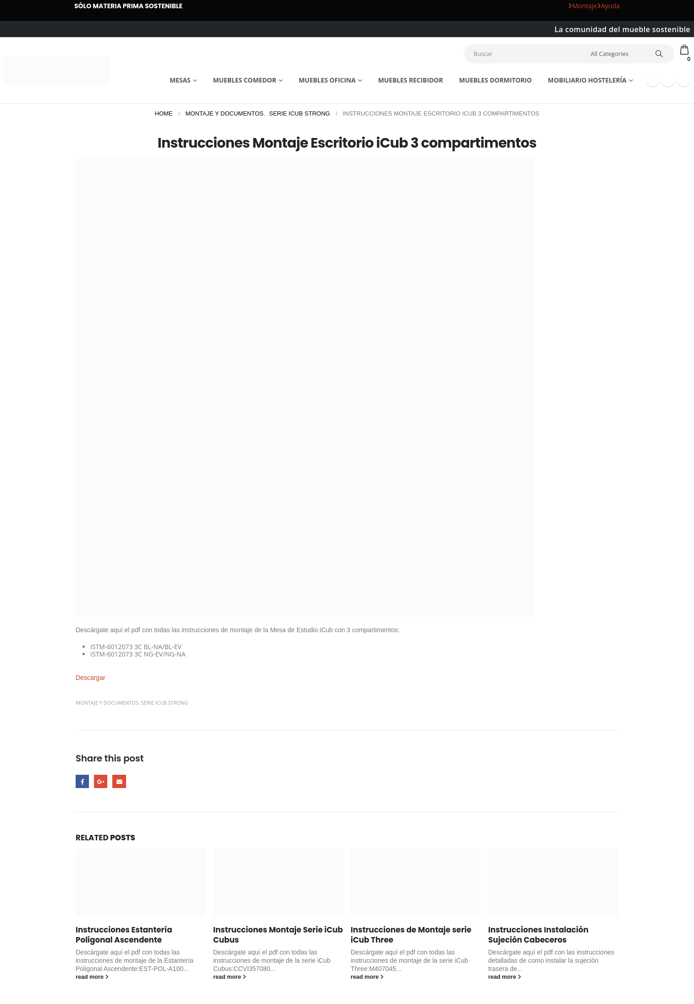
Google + (100, 781)
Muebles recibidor (410, 80)
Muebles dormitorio (495, 80)
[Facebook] (652, 80)
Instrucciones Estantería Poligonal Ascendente (124, 934)
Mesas (180, 80)
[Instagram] (683, 80)
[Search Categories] (617, 53)
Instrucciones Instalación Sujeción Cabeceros (538, 934)
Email (119, 781)
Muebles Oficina (326, 80)
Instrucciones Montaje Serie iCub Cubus (278, 934)
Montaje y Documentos (107, 702)
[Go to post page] (141, 882)
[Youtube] (667, 80)
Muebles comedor (244, 80)
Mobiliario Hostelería (587, 80)
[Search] (660, 53)
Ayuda (608, 5)
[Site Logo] (57, 70)
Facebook (82, 781)
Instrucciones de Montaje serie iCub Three (411, 934)
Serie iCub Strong (164, 702)
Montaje (582, 5)
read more (92, 977)
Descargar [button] (90, 677)
